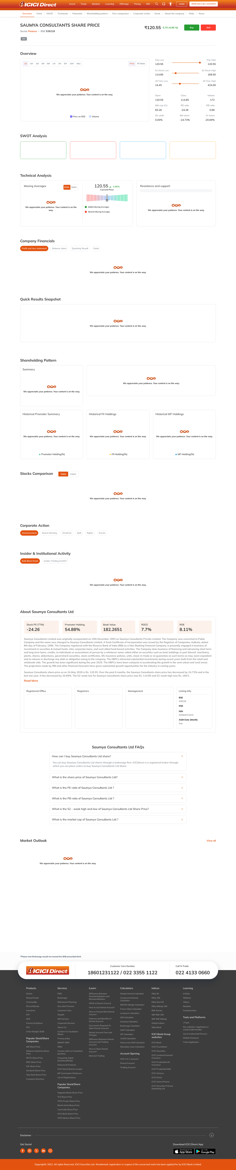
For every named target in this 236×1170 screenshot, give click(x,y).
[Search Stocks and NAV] (156, 4)
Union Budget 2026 (35, 1031)
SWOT (50, 13)
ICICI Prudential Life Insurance (161, 1063)
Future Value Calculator (131, 1009)
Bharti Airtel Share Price (68, 1105)
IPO (28, 1027)
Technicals (63, 13)
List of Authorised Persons (195, 1034)
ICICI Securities (158, 1051)
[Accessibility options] (170, 4)
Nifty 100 (156, 998)
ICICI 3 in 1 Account (129, 1059)
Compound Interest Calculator (129, 999)
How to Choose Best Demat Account (101, 1013)
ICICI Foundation (159, 1047)
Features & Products (66, 1065)
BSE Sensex (157, 1010)
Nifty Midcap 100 (159, 1006)
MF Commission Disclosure (69, 1073)
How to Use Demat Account (102, 1007)
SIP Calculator (126, 1034)
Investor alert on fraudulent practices (70, 1052)
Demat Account (127, 1063)
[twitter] (36, 1150)
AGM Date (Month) (188, 719)
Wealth (60, 1014)
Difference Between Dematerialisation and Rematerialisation (99, 996)
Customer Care (64, 1010)
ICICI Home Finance (161, 1081)
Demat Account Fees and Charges (100, 1033)
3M (42, 63)
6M (48, 63)
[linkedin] (43, 1150)
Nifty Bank (156, 1027)
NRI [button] (148, 4)
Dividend (66, 533)
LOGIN (182, 4)
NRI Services (63, 1019)
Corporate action (141, 13)
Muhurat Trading (96, 1056)
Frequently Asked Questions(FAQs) (65, 1059)
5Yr (65, 63)
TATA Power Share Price (68, 1101)
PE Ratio (141, 63)
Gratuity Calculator (129, 1021)
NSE (181, 706)
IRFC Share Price (33, 1062)
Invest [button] (72, 4)
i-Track (186, 1022)
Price (132, 63)
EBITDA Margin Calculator (132, 1005)
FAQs (191, 13)
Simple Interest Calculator (132, 993)
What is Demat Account (100, 1003)
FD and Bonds (32, 1006)
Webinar (187, 998)
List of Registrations (66, 1077)
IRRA (59, 1047)
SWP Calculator (127, 1030)
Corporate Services (66, 1023)
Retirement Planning (66, 1002)
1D (25, 63)
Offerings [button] (124, 4)
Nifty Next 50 (158, 1002)
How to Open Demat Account (98, 1050)
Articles (186, 993)
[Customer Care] (163, 4)
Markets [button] (96, 4)
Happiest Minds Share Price (69, 1092)
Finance (32, 31)
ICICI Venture (158, 1073)
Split (79, 533)
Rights (90, 533)
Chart (39, 13)
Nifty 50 (155, 993)
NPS (28, 1019)
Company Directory (35, 1079)
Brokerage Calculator (130, 1026)
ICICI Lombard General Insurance (162, 1056)
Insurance (30, 1010)
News (201, 13)
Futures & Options (34, 1023)
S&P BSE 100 (158, 1014)
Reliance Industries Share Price (37, 1052)
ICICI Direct (157, 1077)
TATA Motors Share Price (68, 1118)
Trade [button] (84, 4)
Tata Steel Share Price (36, 1075)
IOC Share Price (33, 1066)
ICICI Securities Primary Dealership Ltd (162, 1087)
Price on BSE (79, 116)
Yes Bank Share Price (35, 1070)
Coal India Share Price (67, 1109)
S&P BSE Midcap (159, 1019)
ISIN (181, 711)
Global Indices (158, 1023)
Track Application (191, 1042)
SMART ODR (63, 1042)
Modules (187, 1006)
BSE (181, 697)
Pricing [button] (137, 4)
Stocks (29, 993)
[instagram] (29, 1150)
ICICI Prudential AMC (161, 1069)
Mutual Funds (32, 998)
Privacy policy (63, 1038)
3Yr (59, 63)
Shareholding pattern (97, 13)
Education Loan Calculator (132, 1047)
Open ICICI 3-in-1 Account (203, 4)
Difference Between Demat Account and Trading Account (101, 1042)
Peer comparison (120, 13)
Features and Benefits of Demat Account (100, 1019)
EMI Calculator (127, 1017)
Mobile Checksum (191, 1038)
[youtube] (50, 1150)
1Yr (54, 63)
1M (37, 63)
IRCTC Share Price (34, 1058)
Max (79, 63)
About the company (174, 13)
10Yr (72, 63)
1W (31, 63)
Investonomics (189, 1010)
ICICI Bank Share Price (67, 1113)
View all (211, 840)
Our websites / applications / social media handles (196, 1028)
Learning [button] (109, 4)
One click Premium (65, 1006)
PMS (59, 993)
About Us (61, 1027)
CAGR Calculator (128, 1038)
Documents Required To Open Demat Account (100, 1026)
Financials (77, 13)
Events (102, 533)
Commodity (31, 1002)
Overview (27, 13)
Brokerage (62, 998)
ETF (28, 1014)
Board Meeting (49, 533)
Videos (186, 1002)
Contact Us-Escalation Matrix (67, 1032)
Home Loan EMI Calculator (132, 1042)
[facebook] (22, 1150)
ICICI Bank (156, 1042)
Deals (157, 13)
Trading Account (127, 1067)
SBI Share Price (33, 1047)
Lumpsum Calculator (129, 1013)
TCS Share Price (64, 1097)
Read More (31, 680)
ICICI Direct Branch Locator (69, 1069)
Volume (95, 116)
